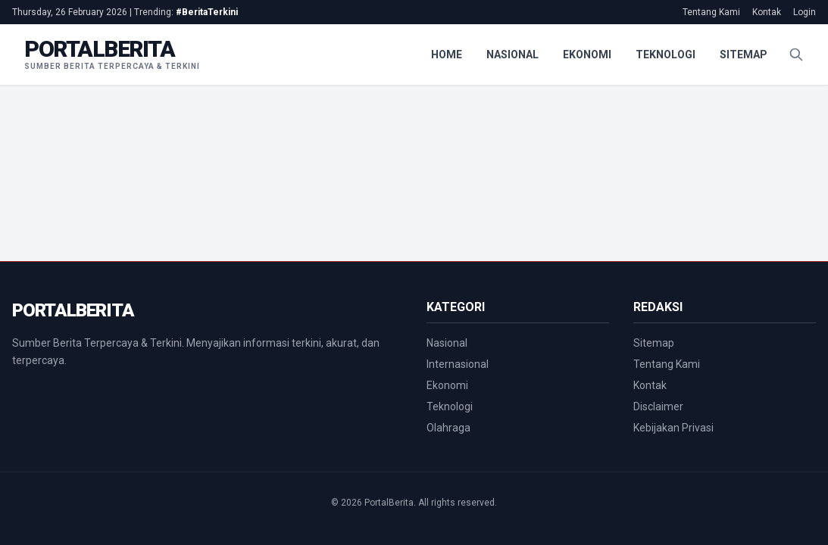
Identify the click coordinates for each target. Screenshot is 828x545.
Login (804, 12)
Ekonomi (587, 54)
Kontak (766, 12)
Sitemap (743, 54)
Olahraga (448, 428)
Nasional (512, 54)
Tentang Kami (711, 12)
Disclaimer (658, 406)
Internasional (457, 364)
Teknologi (665, 54)
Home (446, 54)
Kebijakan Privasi (673, 428)
